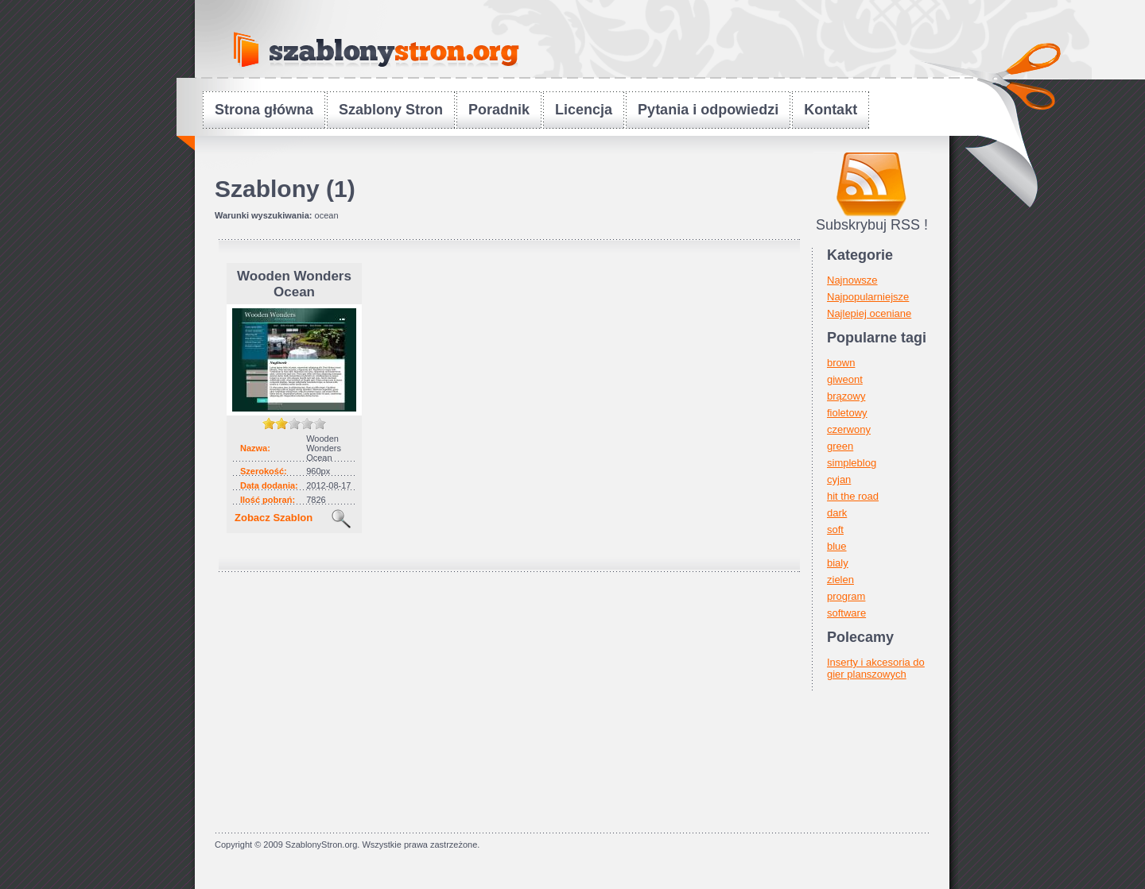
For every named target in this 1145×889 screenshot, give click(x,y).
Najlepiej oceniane (869, 313)
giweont (845, 379)
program (846, 596)
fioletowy (847, 413)
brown (841, 363)
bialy (837, 563)
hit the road (853, 496)
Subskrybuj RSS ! (872, 225)
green (840, 446)
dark (837, 513)
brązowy (846, 396)
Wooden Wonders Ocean (294, 284)
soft (835, 529)
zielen (840, 580)
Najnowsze (852, 280)
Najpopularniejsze (868, 297)
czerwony (849, 429)
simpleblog (851, 463)
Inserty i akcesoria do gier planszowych (876, 668)
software (846, 613)
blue (837, 546)
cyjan (839, 479)
